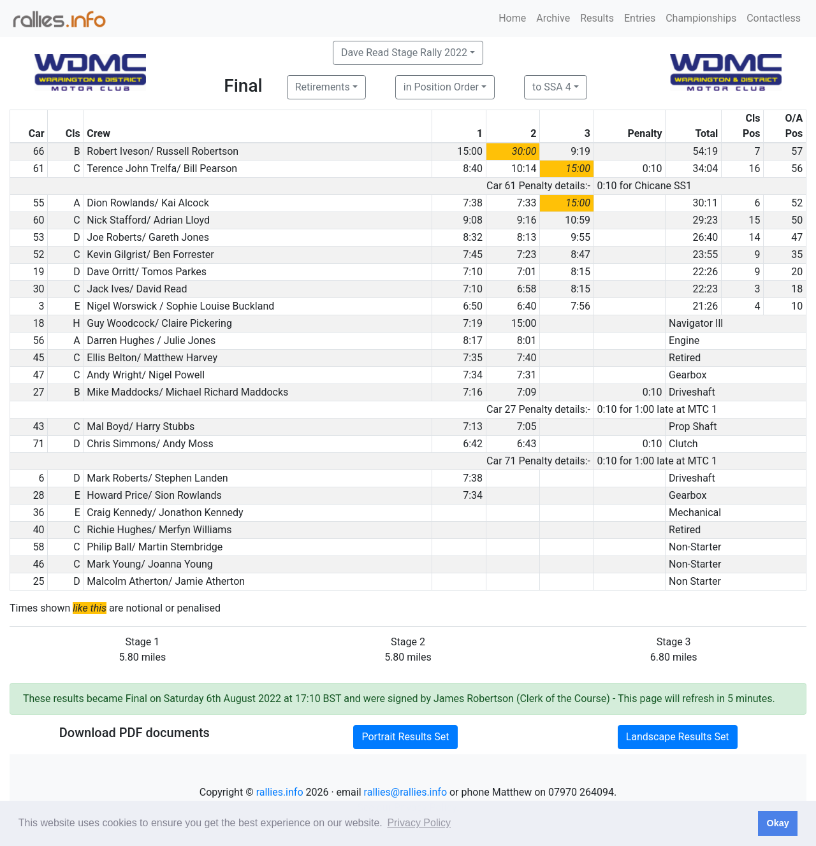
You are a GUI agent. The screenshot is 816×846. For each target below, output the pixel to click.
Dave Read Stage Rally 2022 (404, 53)
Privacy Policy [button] (419, 822)
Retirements (322, 87)
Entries (639, 18)
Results (597, 18)
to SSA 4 (551, 87)
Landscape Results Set (677, 737)
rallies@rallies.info (405, 792)
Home (512, 18)
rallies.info (279, 792)
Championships (701, 18)
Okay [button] (777, 823)
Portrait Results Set (405, 737)
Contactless (774, 18)
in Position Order (441, 87)
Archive (553, 18)
